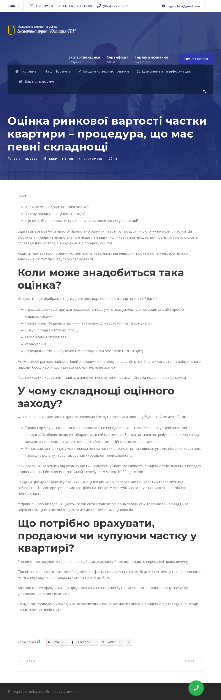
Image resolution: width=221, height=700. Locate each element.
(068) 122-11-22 (115, 6)
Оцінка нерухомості (86, 158)
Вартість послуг (196, 59)
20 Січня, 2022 (26, 158)
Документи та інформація (163, 71)
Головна (25, 71)
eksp (53, 158)
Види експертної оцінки (103, 71)
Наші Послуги (57, 71)
